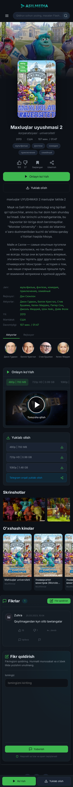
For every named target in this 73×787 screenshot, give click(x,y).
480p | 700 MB (17, 382)
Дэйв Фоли (61, 309)
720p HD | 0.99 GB (43, 382)
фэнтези (38, 145)
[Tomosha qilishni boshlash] (36, 407)
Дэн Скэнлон (27, 296)
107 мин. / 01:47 (47, 139)
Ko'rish (19, 781)
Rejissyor (28, 334)
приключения (28, 152)
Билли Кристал (47, 301)
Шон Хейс (47, 309)
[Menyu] (7, 16)
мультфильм (21, 145)
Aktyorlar (11, 334)
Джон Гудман (28, 301)
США (30, 139)
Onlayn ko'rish (36, 176)
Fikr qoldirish (59, 601)
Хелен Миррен (40, 305)
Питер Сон (56, 305)
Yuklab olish (36, 188)
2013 (19, 139)
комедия (53, 145)
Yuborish (36, 749)
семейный (47, 152)
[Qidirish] (65, 15)
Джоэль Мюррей (30, 309)
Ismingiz (9, 675)
